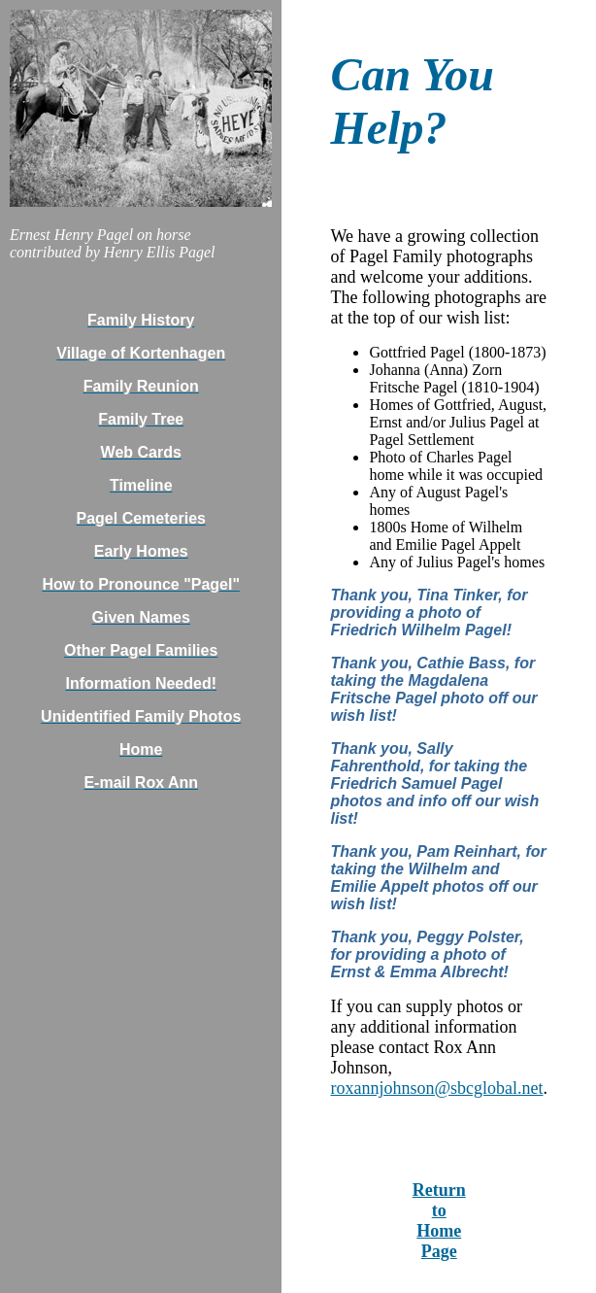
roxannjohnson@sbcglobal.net (436, 1088)
